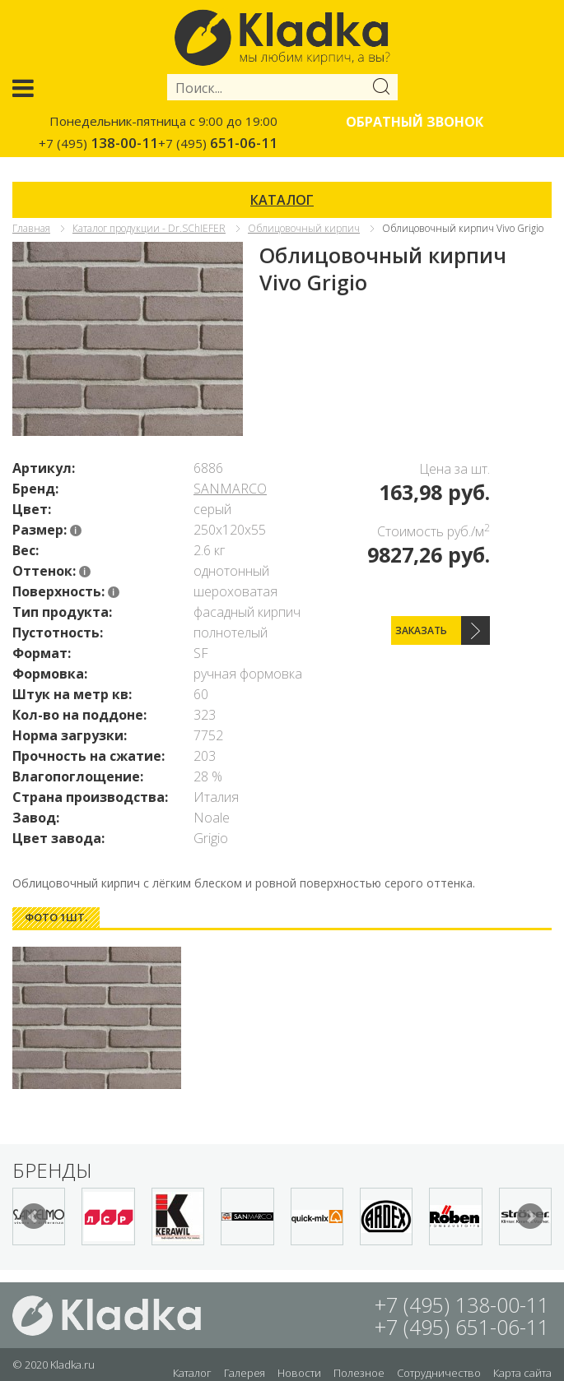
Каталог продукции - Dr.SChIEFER (149, 228)
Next (530, 1216)
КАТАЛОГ (282, 200)
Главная (31, 228)
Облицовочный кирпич (304, 228)
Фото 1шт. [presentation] (56, 917)
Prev (34, 1216)
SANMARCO (230, 488)
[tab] (56, 917)
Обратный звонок (414, 122)
